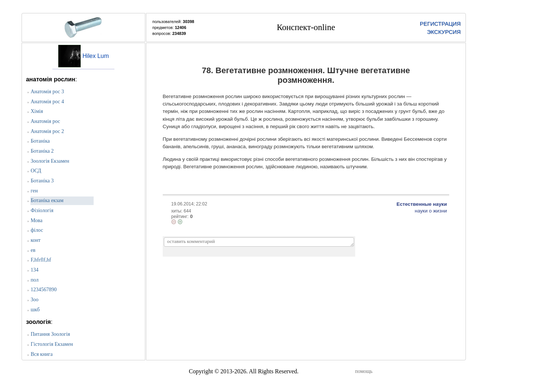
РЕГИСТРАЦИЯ (440, 23)
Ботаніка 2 (42, 151)
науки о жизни (431, 211)
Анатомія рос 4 (47, 101)
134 (34, 270)
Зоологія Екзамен (49, 161)
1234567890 (43, 289)
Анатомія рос (45, 121)
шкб (34, 309)
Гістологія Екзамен (51, 344)
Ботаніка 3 (42, 180)
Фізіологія (41, 210)
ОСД (35, 170)
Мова (36, 220)
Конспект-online (306, 27)
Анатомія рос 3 (47, 91)
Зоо (34, 299)
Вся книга (41, 354)
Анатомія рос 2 (47, 131)
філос (36, 230)
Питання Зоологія (50, 334)
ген (34, 191)
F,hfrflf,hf (40, 260)
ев (32, 250)
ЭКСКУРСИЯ (444, 32)
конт (35, 240)
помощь (363, 371)
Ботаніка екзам (46, 200)
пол (34, 280)
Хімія (36, 111)
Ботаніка (40, 141)
